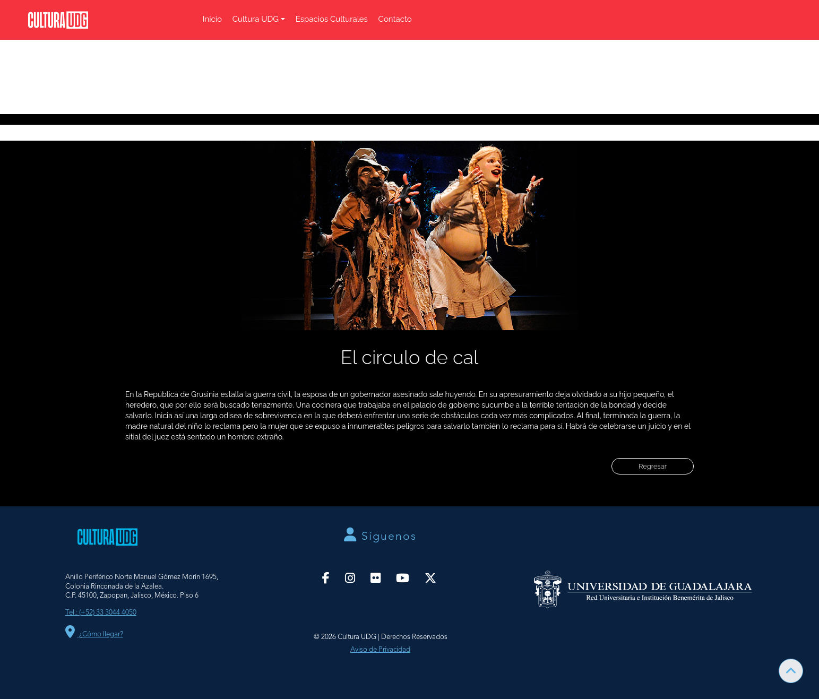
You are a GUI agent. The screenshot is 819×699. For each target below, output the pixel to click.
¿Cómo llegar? (94, 634)
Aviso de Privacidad (380, 649)
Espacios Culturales (332, 19)
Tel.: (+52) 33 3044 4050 (100, 612)
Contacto (395, 19)
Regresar (653, 466)
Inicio (212, 19)
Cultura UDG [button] (255, 19)
